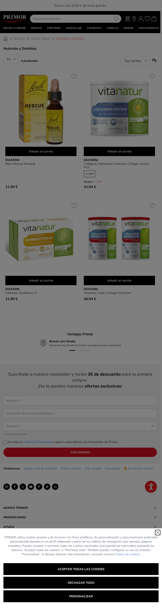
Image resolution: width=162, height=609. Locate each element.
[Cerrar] (157, 532)
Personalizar (81, 596)
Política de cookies (127, 554)
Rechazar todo (81, 583)
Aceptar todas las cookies (81, 569)
